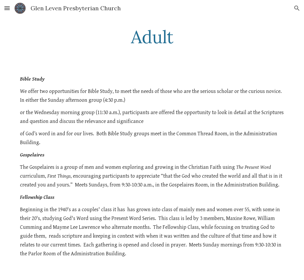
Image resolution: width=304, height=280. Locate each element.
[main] (152, 37)
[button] (7, 8)
